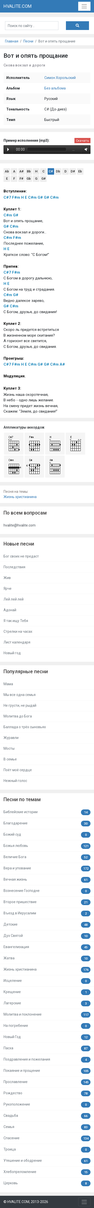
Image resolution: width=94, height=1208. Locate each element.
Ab (7, 171)
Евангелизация (47, 947)
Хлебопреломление (47, 1172)
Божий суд (47, 835)
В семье (10, 759)
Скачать (82, 140)
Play (8, 149)
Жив (7, 578)
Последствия (14, 567)
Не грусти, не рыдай (20, 705)
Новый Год (47, 1037)
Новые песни (19, 544)
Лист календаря (17, 642)
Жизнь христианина (20, 497)
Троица (47, 1150)
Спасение (47, 1138)
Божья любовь (47, 846)
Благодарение (47, 823)
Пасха (47, 1048)
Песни (28, 41)
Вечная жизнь (47, 880)
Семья (47, 1127)
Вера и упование (47, 868)
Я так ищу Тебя (16, 621)
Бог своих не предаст (21, 556)
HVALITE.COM (18, 6)
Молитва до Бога (18, 716)
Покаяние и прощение (47, 1071)
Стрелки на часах (18, 631)
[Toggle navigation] (84, 6)
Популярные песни (26, 671)
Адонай (10, 610)
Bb (29, 171)
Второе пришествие (47, 902)
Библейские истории (47, 812)
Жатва (47, 958)
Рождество (47, 1093)
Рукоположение (47, 1105)
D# (73, 171)
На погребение (47, 1026)
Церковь (47, 1183)
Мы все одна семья (20, 695)
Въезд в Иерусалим (47, 913)
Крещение (47, 992)
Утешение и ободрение (47, 1161)
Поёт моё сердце (18, 770)
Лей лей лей (14, 599)
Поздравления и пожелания (47, 1060)
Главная (11, 41)
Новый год (12, 653)
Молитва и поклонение (47, 1015)
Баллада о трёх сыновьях (25, 727)
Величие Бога (47, 857)
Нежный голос (15, 781)
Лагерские (47, 1003)
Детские (47, 925)
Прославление (47, 1082)
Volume (85, 149)
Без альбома (55, 88)
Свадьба (47, 1116)
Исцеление (47, 981)
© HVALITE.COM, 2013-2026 (26, 1202)
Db (58, 171)
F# (21, 178)
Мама (8, 684)
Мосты (9, 748)
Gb (29, 178)
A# (21, 171)
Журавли (11, 738)
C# (51, 171)
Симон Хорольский (60, 78)
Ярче (8, 589)
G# (43, 178)
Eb (80, 171)
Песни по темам (22, 799)
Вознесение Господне (47, 891)
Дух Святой (47, 936)
